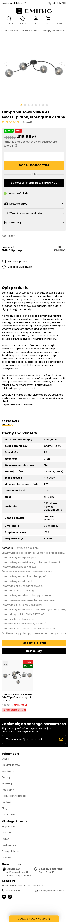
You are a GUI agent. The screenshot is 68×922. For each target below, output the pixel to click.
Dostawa (7, 857)
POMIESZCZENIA (31, 30)
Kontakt (6, 802)
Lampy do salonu (42, 571)
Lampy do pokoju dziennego (19, 590)
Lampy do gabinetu (54, 30)
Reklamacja (9, 845)
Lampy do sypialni (12, 614)
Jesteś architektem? (14, 3)
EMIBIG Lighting (12, 250)
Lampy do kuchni (32, 605)
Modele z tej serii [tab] (34, 643)
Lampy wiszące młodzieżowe (19, 567)
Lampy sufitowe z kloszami (17, 619)
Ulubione (7, 832)
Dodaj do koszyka (34, 165)
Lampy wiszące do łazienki (17, 581)
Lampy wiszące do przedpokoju (21, 557)
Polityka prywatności (14, 796)
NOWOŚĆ (42, 623)
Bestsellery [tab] (34, 651)
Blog (4, 808)
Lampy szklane (57, 633)
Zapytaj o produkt (18, 261)
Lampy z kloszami (49, 562)
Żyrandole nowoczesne (16, 571)
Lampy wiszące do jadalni (17, 600)
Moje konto (8, 826)
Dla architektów (11, 765)
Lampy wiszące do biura (16, 595)
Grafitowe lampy (11, 633)
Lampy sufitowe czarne (15, 628)
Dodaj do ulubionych (20, 267)
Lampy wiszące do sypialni (49, 609)
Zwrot (5, 839)
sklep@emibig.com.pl (52, 890)
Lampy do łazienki (42, 595)
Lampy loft (40, 576)
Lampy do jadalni (44, 600)
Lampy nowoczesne (43, 628)
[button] (6, 156)
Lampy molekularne (35, 633)
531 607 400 (59, 3)
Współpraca (9, 771)
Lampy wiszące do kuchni (17, 609)
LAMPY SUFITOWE (34, 614)
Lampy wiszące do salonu (17, 576)
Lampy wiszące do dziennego (19, 562)
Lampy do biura (11, 605)
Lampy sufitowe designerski (18, 623)
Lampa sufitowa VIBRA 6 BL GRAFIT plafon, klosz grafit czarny (17, 697)
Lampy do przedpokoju (50, 553)
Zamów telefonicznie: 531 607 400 (34, 182)
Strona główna (10, 30)
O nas (5, 758)
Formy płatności (11, 851)
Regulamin (8, 789)
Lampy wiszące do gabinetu (18, 553)
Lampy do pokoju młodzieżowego (22, 586)
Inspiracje (7, 783)
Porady (6, 777)
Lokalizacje (8, 814)
